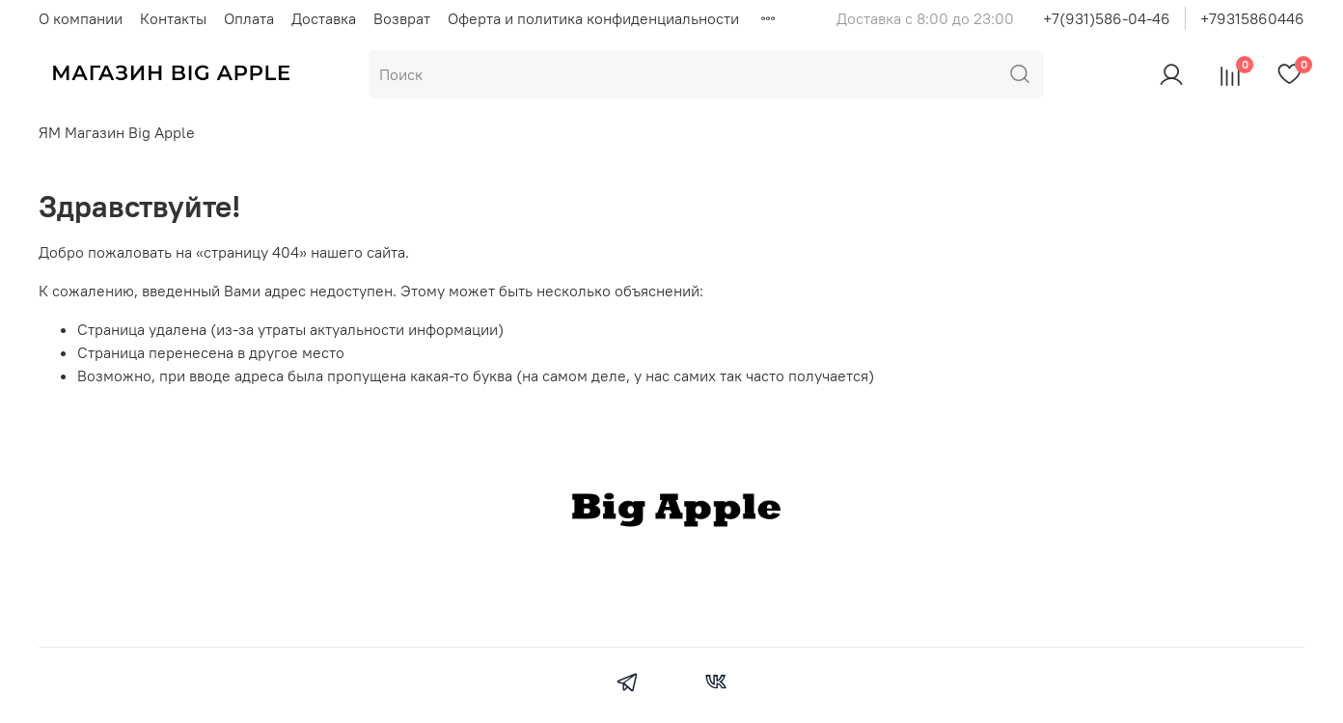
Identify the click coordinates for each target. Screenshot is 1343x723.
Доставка (323, 18)
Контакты (173, 18)
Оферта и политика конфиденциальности (593, 18)
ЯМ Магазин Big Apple (117, 132)
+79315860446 (1252, 18)
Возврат (401, 18)
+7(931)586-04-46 (1106, 18)
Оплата (249, 18)
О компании (81, 18)
